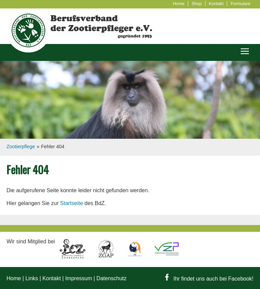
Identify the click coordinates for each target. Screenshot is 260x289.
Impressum (78, 278)
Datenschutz (111, 278)
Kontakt (216, 3)
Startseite (71, 203)
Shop (197, 3)
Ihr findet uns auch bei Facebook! (209, 279)
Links (31, 278)
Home (179, 3)
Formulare (240, 3)
